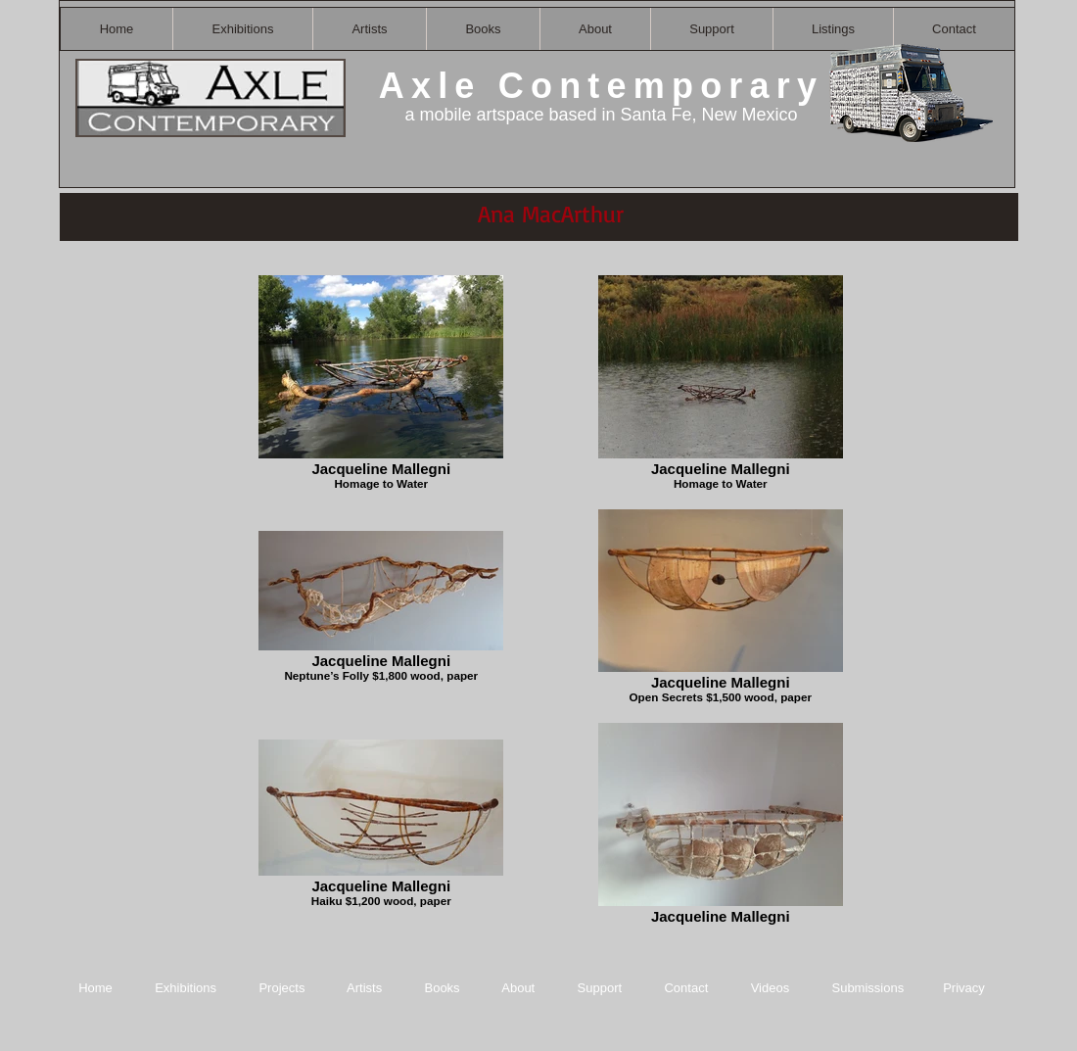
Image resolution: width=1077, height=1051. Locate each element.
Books (441, 987)
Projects (281, 987)
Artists (364, 987)
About (519, 987)
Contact (687, 987)
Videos (770, 987)
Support (600, 987)
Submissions (867, 987)
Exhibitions (185, 987)
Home (95, 987)
